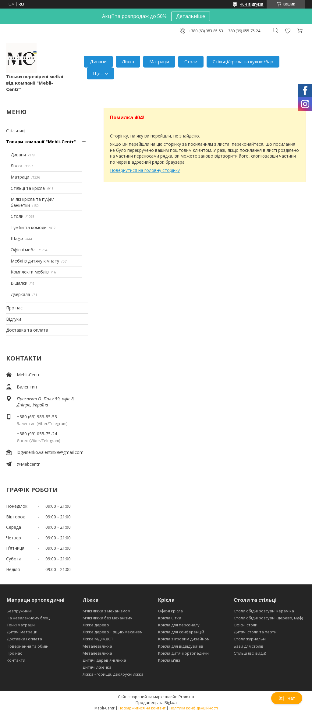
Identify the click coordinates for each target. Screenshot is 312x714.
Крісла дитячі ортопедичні (184, 653)
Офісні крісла (170, 611)
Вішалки (19, 283)
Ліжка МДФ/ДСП (98, 639)
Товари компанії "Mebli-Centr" (41, 142)
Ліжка (128, 61)
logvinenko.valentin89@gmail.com (50, 452)
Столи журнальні (250, 639)
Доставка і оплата (24, 639)
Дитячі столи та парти (255, 632)
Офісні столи (245, 625)
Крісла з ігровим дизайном (184, 639)
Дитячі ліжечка (97, 667)
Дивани (98, 61)
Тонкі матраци (21, 625)
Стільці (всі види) (250, 653)
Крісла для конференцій (181, 632)
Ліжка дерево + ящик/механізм (113, 632)
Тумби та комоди (29, 227)
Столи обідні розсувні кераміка (264, 611)
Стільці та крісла (28, 188)
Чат (286, 698)
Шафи (17, 239)
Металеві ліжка (97, 646)
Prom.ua (186, 696)
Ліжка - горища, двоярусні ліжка (113, 674)
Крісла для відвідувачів (180, 646)
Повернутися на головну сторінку (145, 170)
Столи (190, 61)
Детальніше (190, 16)
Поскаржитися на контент (142, 708)
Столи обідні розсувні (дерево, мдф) (268, 618)
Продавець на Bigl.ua (156, 702)
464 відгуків (252, 4)
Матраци (159, 61)
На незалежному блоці (29, 618)
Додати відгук (288, 30)
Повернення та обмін (27, 646)
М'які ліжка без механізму (107, 618)
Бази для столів (249, 646)
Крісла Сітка (169, 618)
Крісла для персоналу (179, 625)
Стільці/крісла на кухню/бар (243, 61)
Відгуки (13, 319)
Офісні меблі (24, 250)
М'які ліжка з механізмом (106, 611)
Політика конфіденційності (193, 708)
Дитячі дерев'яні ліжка (104, 660)
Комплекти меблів (30, 272)
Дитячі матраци (22, 632)
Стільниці (15, 131)
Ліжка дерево (96, 625)
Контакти (16, 660)
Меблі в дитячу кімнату (35, 261)
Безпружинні (19, 611)
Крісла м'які (169, 660)
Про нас (14, 308)
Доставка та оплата (27, 330)
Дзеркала (20, 294)
